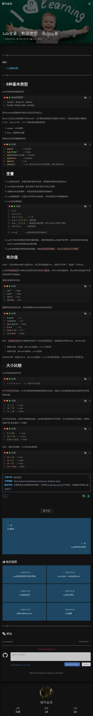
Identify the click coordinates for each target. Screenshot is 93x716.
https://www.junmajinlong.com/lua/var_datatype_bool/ (37, 481)
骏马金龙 (18, 477)
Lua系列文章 (12, 68)
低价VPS (7, 707)
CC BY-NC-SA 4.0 (54, 485)
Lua (34, 39)
